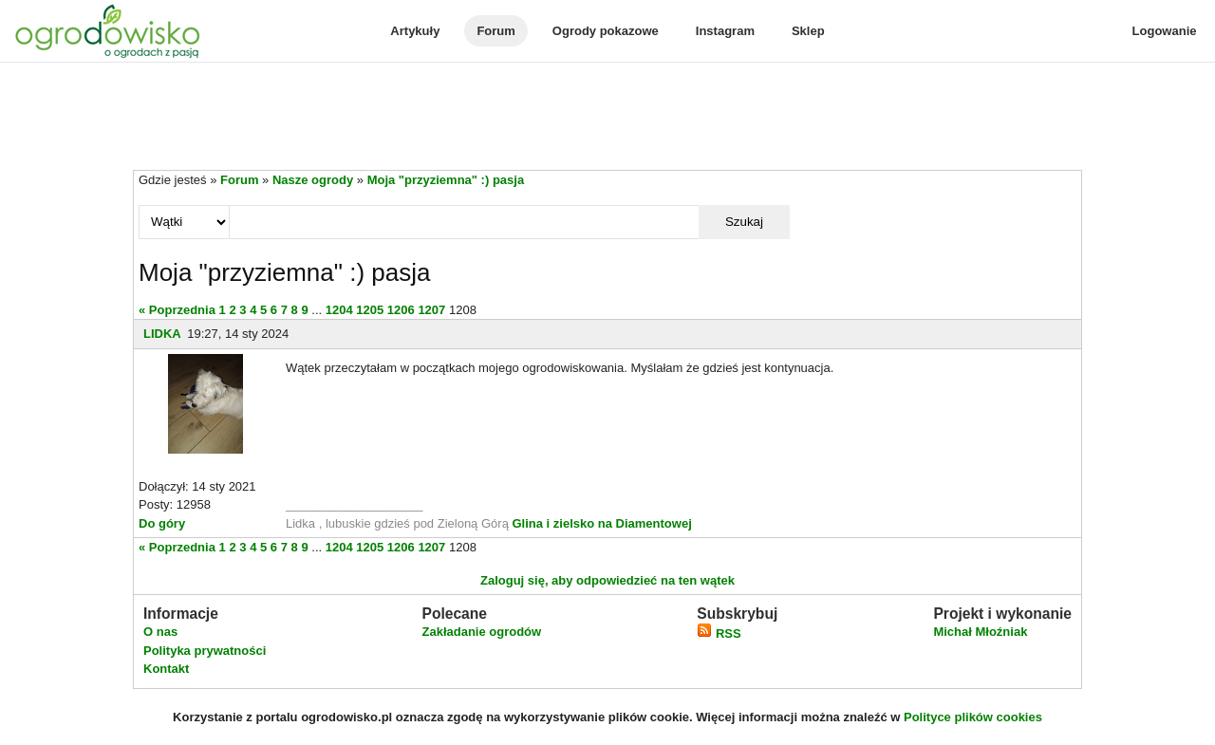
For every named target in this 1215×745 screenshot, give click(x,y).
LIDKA (162, 333)
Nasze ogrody (312, 180)
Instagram (725, 31)
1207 (431, 310)
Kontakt (166, 668)
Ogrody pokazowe (605, 31)
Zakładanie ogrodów (481, 631)
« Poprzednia (177, 310)
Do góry (162, 523)
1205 (369, 310)
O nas (160, 631)
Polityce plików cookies (973, 717)
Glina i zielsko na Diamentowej (601, 523)
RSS (718, 633)
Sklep (808, 31)
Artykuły (414, 31)
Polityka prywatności (204, 650)
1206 (401, 310)
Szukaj (744, 221)
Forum (495, 31)
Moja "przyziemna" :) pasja (445, 180)
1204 (339, 310)
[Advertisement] (607, 117)
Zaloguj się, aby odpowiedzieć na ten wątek (607, 580)
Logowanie (1164, 31)
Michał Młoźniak (980, 631)
